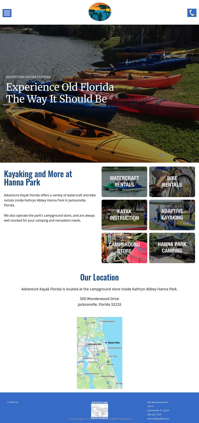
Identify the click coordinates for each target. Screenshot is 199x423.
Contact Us (12, 402)
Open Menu (7, 13)
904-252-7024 (154, 414)
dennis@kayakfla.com (158, 418)
